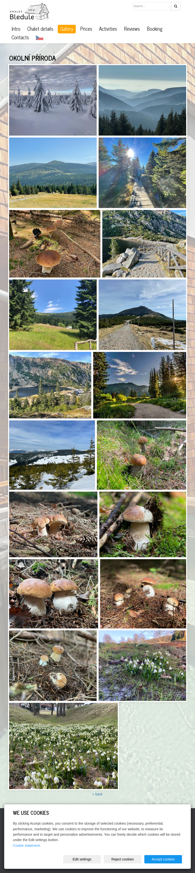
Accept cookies (163, 859)
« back (97, 794)
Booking (155, 29)
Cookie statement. (27, 845)
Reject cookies (122, 859)
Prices (86, 29)
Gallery (66, 29)
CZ (39, 37)
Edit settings (82, 859)
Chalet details (40, 29)
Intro (16, 29)
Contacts (20, 37)
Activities (108, 29)
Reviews (132, 29)
